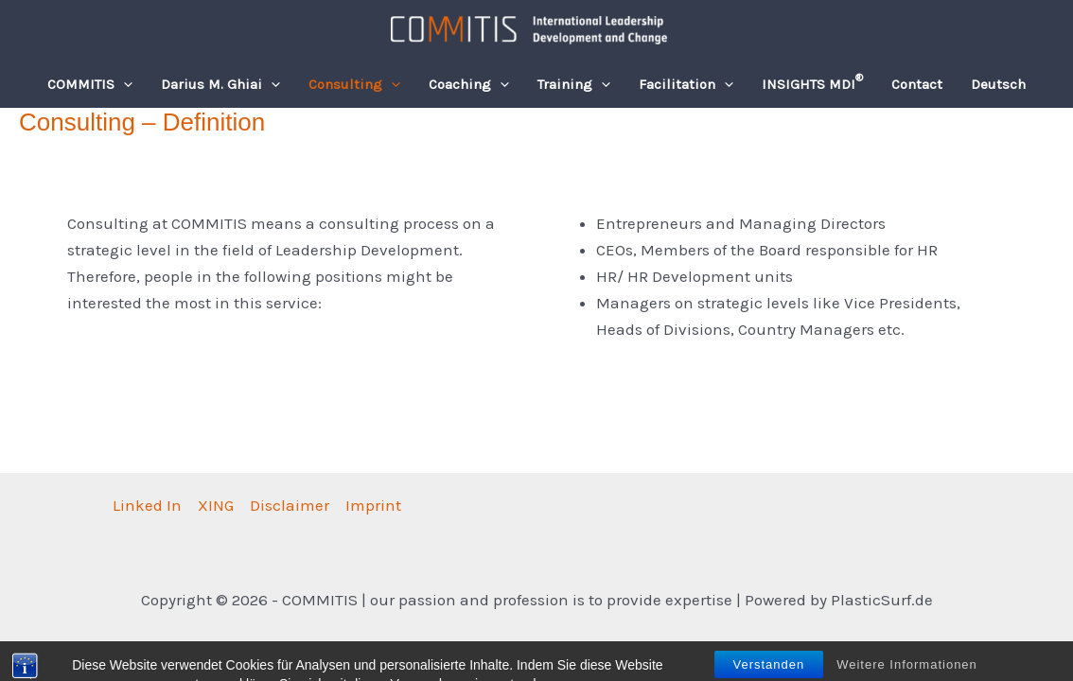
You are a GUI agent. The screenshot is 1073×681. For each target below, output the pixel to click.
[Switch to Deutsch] (998, 84)
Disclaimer (289, 505)
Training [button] (573, 84)
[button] (123, 84)
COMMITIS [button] (89, 84)
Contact (916, 84)
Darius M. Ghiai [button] (220, 84)
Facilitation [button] (686, 84)
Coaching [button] (469, 84)
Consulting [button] (354, 84)
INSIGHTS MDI (812, 82)
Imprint (373, 505)
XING (216, 505)
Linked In (147, 505)
